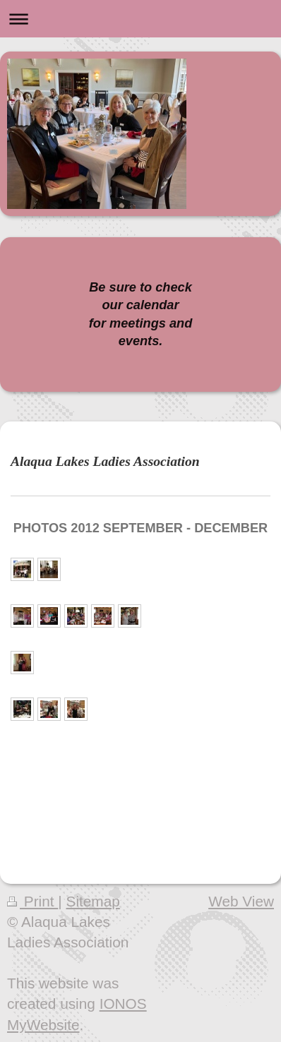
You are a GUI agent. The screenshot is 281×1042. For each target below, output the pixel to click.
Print (32, 901)
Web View (241, 901)
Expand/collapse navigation (140, 19)
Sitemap (93, 901)
